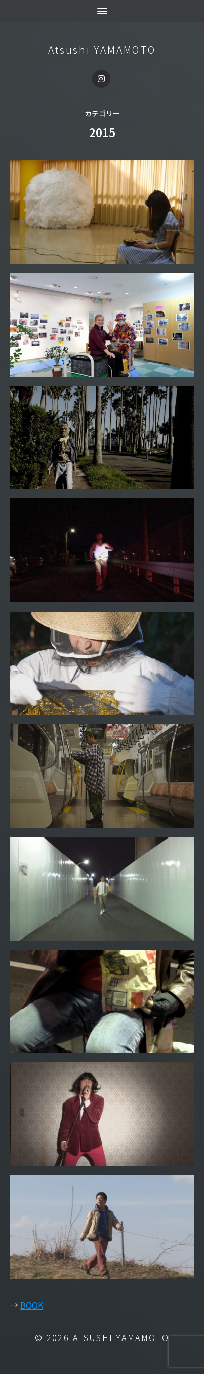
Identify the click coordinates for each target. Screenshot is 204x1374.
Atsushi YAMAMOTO (102, 50)
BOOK (31, 1305)
